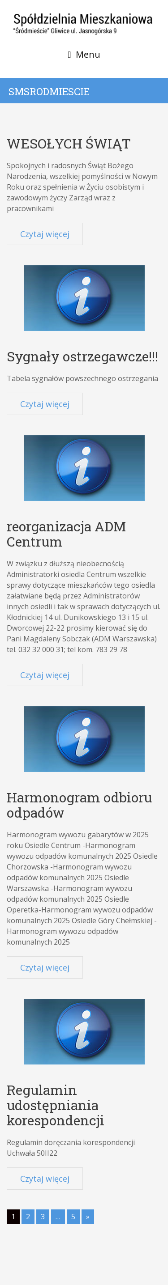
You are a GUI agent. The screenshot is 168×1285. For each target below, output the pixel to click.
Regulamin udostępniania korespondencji (55, 1105)
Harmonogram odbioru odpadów (79, 805)
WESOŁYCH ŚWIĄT (69, 143)
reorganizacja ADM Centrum (66, 533)
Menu (88, 54)
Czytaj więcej (44, 234)
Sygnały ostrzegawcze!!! (82, 356)
